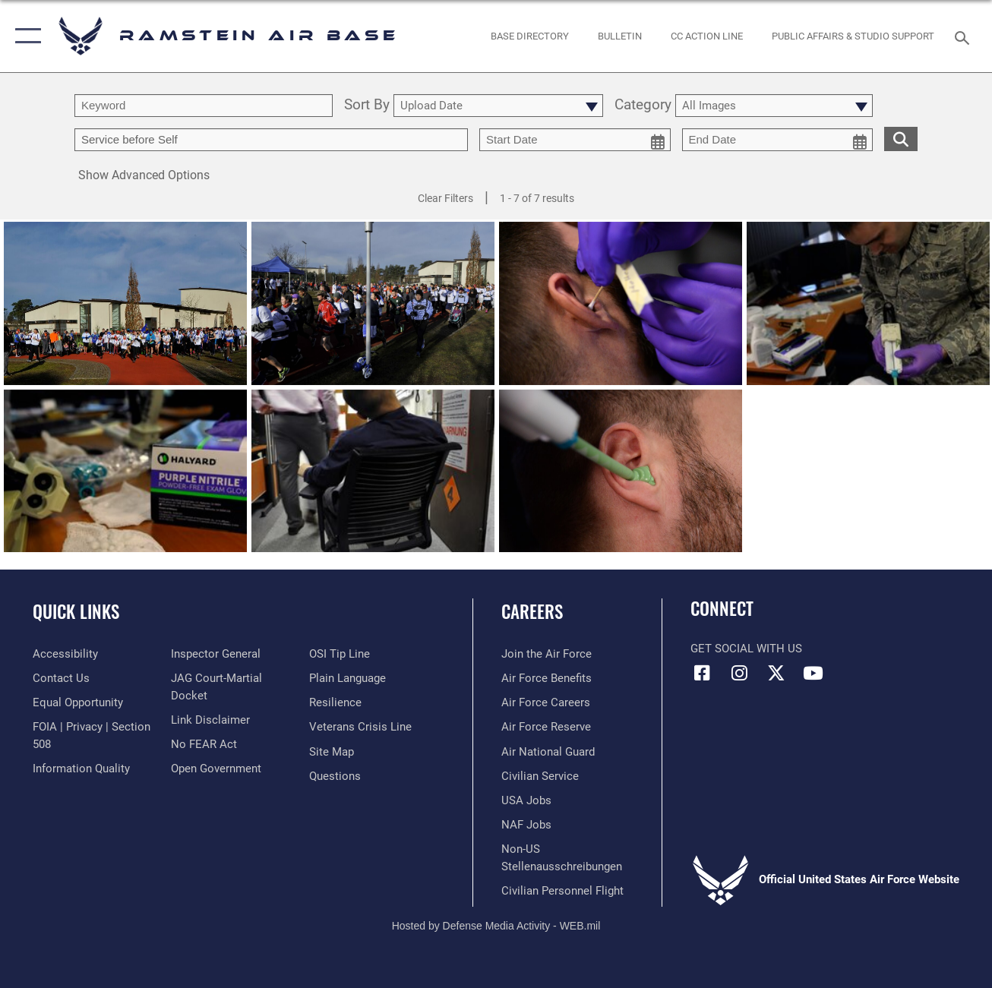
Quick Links (76, 611)
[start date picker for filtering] (575, 139)
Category (642, 105)
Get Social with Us (746, 648)
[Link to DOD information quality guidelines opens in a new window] (81, 768)
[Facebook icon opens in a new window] (701, 672)
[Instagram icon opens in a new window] (739, 672)
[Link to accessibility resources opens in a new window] (65, 654)
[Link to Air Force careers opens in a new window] (545, 702)
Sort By (367, 105)
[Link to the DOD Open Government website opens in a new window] (216, 768)
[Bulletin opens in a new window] (619, 35)
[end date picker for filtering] (778, 139)
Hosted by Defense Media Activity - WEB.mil (496, 926)
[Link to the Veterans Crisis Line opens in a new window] (360, 727)
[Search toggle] (965, 36)
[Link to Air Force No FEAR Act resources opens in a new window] (204, 744)
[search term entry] (203, 105)
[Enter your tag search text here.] (271, 139)
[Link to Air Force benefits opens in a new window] (546, 678)
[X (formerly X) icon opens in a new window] (776, 672)
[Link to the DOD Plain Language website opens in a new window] (347, 678)
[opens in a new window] (530, 35)
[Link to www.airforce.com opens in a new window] (546, 654)
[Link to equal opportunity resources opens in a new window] (78, 702)
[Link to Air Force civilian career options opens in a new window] (540, 776)
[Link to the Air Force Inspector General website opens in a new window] (216, 654)
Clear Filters (445, 198)
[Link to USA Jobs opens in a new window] (526, 800)
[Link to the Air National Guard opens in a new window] (548, 752)
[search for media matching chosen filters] (901, 138)
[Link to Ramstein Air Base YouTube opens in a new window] (813, 672)
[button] (24, 36)
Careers (532, 611)
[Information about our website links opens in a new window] (210, 720)
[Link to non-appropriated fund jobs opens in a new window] (526, 825)
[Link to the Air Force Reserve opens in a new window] (546, 727)
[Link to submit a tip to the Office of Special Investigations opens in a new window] (339, 654)
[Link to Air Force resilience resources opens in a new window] (335, 702)
